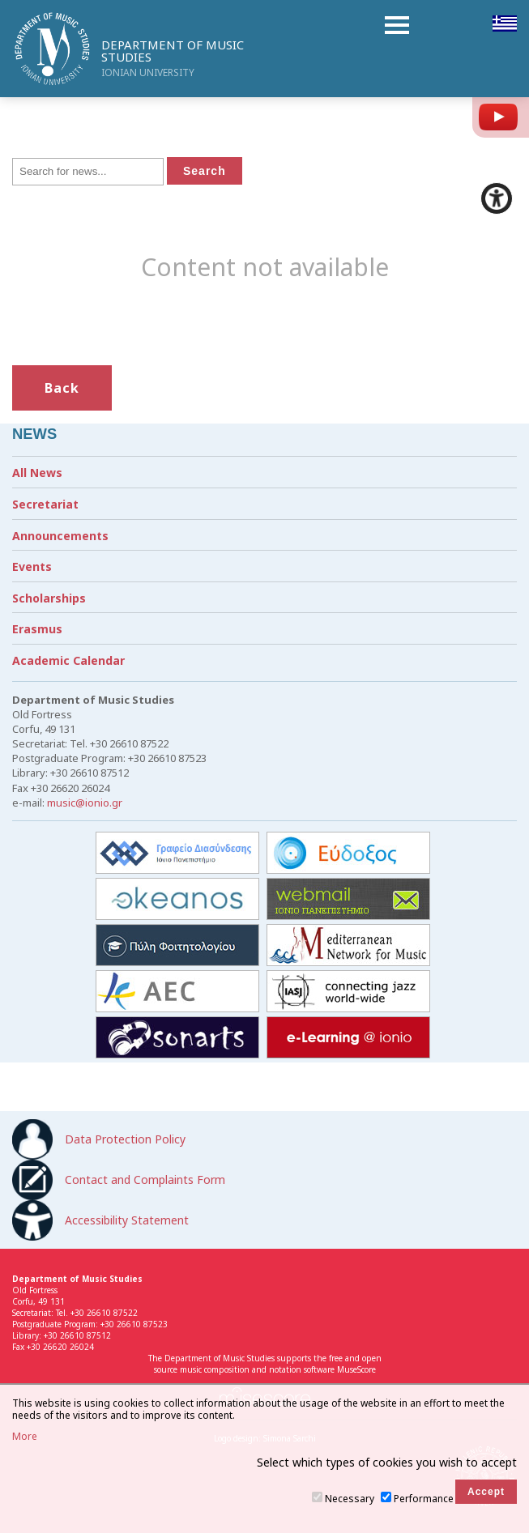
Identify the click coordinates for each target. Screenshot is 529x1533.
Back (62, 388)
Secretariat (45, 504)
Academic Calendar (68, 660)
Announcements (60, 535)
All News (37, 472)
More (24, 1436)
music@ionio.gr (84, 802)
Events (32, 566)
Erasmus (37, 629)
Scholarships (49, 598)
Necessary (349, 1498)
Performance (424, 1498)
